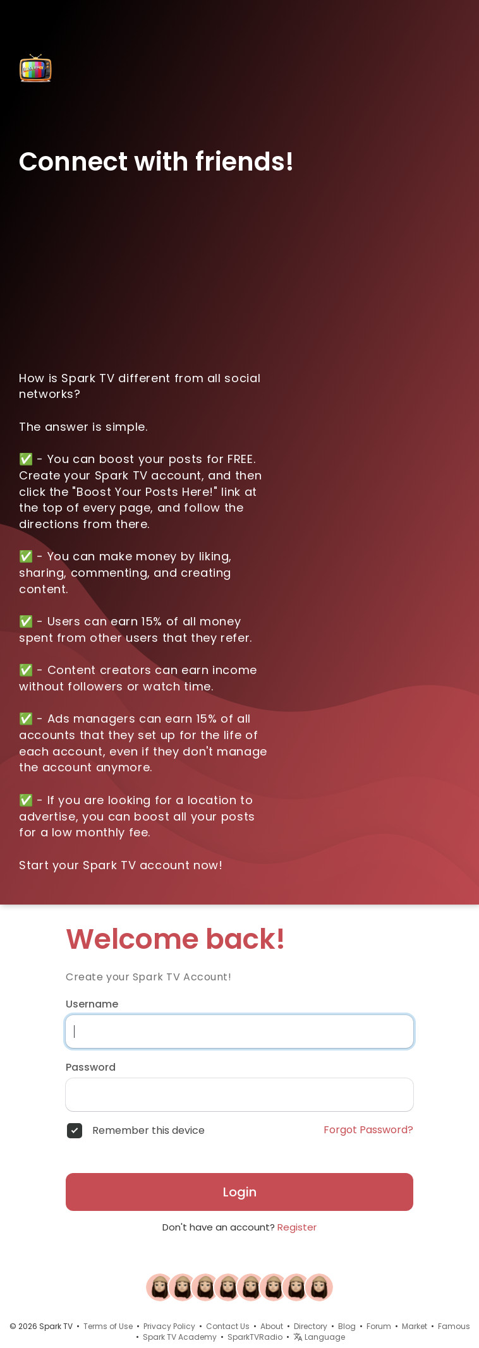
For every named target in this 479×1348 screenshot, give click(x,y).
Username (92, 1004)
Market (414, 1326)
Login (240, 1192)
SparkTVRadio (254, 1337)
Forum (379, 1326)
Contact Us (228, 1326)
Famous (454, 1326)
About (271, 1326)
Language (319, 1337)
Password (91, 1067)
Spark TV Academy (180, 1337)
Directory (310, 1326)
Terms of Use (108, 1326)
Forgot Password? (368, 1130)
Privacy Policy (169, 1326)
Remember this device (148, 1131)
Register (297, 1227)
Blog (347, 1326)
